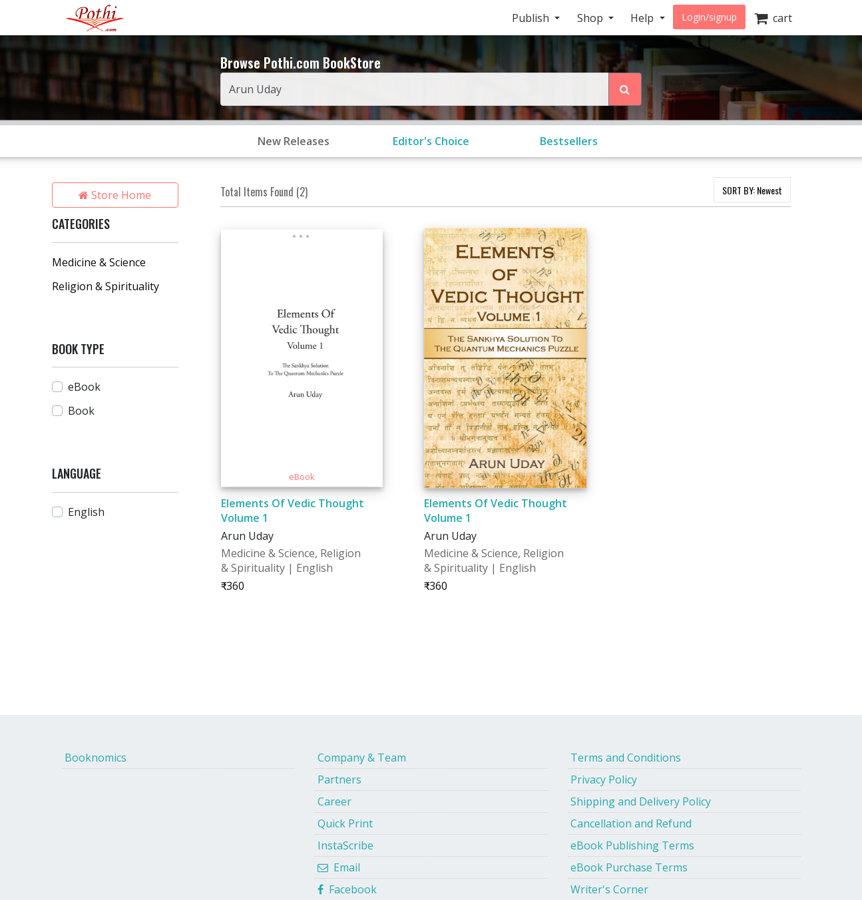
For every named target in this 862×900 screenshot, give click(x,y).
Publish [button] (532, 18)
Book (81, 410)
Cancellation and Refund (631, 823)
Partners (339, 779)
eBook (84, 386)
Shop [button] (591, 18)
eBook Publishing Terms (632, 845)
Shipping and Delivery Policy (640, 801)
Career (334, 801)
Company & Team (362, 757)
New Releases (293, 141)
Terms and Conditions (625, 757)
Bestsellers (569, 141)
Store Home (115, 195)
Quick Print (345, 823)
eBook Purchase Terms (629, 867)
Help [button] (643, 18)
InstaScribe (345, 845)
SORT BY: (752, 190)
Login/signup (709, 17)
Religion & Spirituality (105, 286)
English (86, 512)
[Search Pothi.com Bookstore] (625, 89)
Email (339, 867)
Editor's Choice (431, 141)
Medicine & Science (99, 262)
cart (773, 18)
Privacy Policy (603, 779)
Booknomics (95, 757)
